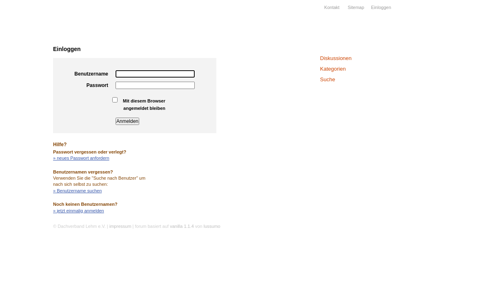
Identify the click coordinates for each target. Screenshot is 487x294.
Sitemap (356, 7)
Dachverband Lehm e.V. (26, 26)
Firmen (20, 79)
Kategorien (333, 69)
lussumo (212, 226)
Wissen (20, 111)
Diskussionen (335, 58)
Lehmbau (20, 69)
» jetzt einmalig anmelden (78, 210)
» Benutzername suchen (77, 190)
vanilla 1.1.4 (182, 226)
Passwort (97, 85)
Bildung (20, 101)
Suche (327, 79)
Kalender (20, 122)
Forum (20, 132)
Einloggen (381, 7)
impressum (120, 226)
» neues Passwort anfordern (81, 158)
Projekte (20, 90)
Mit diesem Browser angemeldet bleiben (140, 104)
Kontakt (331, 7)
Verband (20, 58)
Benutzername (91, 74)
